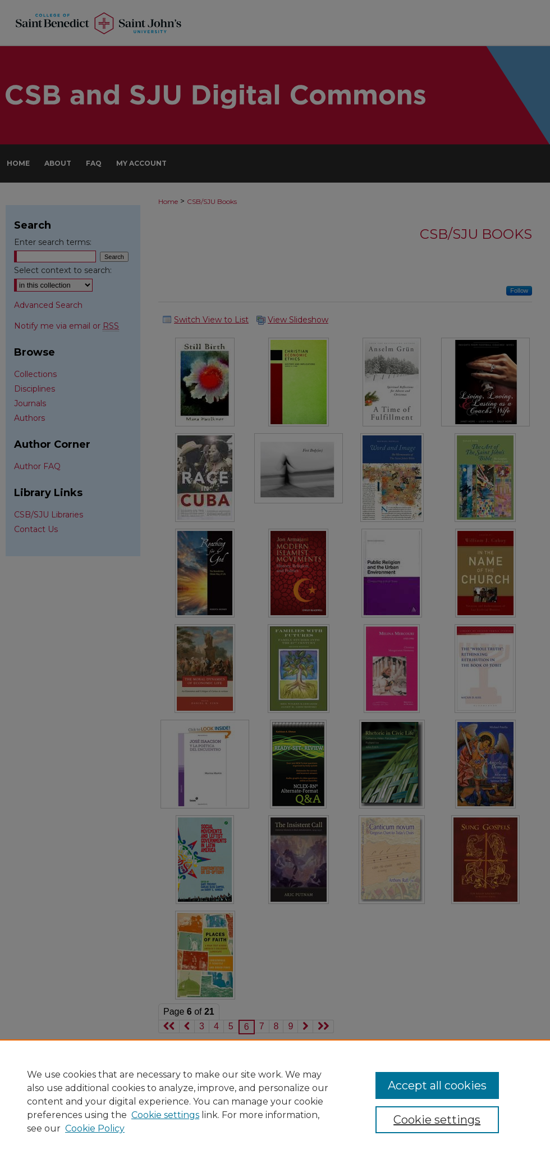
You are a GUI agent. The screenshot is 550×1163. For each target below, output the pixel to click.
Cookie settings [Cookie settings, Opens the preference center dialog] (436, 1119)
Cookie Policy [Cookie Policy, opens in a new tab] (95, 1128)
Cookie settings (165, 1115)
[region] (275, 1101)
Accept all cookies (437, 1085)
